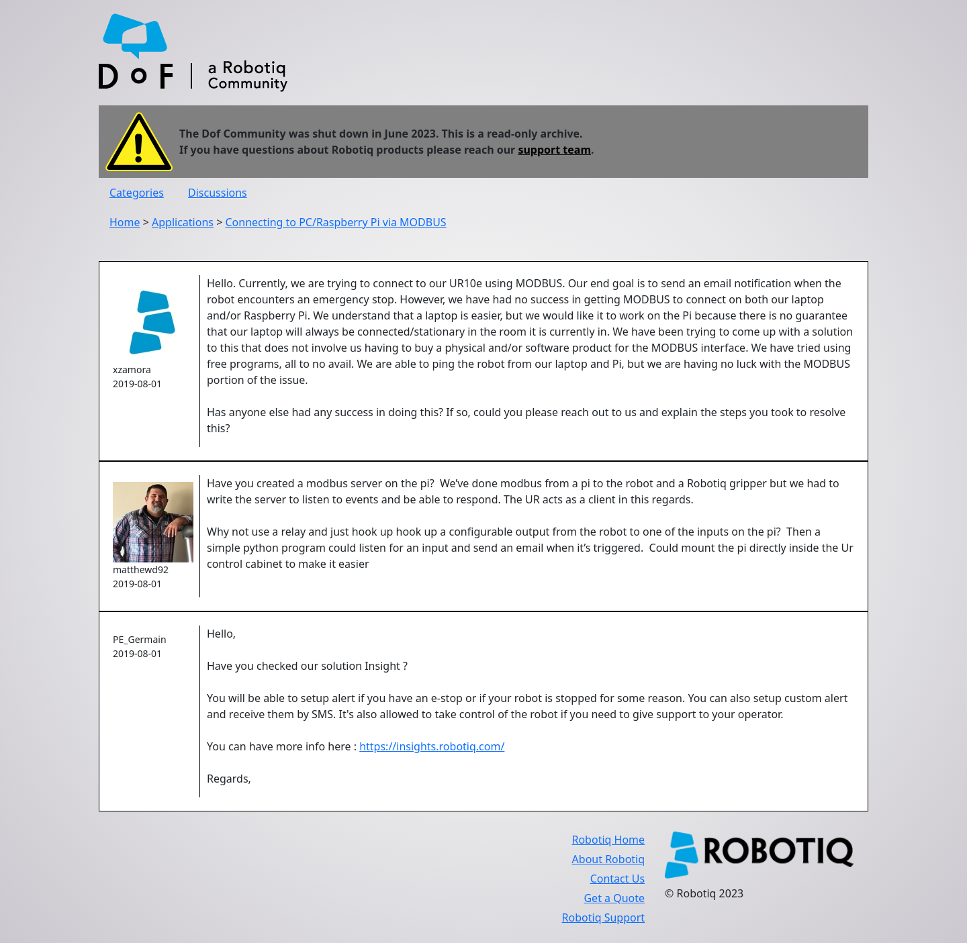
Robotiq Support (603, 917)
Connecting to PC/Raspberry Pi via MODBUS (335, 222)
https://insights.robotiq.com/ (431, 746)
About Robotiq (608, 859)
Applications (183, 222)
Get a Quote (614, 898)
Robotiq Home (608, 839)
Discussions (217, 192)
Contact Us (617, 878)
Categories (136, 192)
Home (124, 222)
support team (554, 149)
